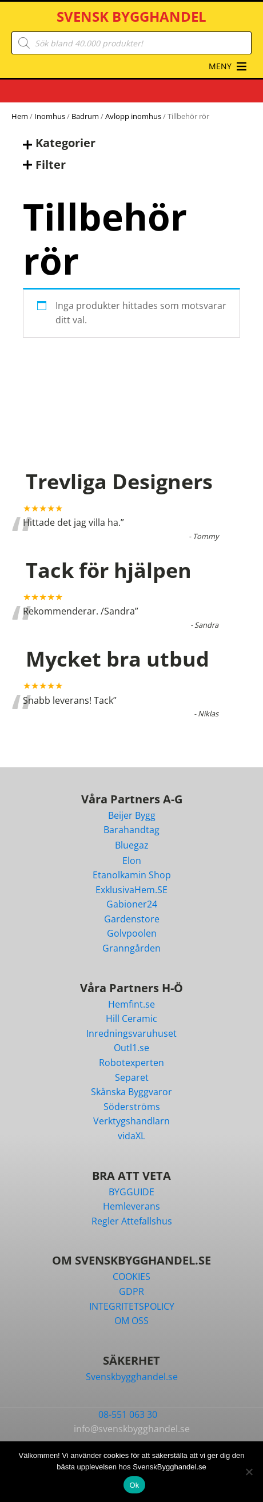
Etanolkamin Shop (132, 875)
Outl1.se (131, 1047)
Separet (132, 1077)
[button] (220, 66)
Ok (134, 1485)
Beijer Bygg (132, 815)
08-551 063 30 (127, 1414)
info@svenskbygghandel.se (132, 1428)
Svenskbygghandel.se (132, 1376)
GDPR (131, 1291)
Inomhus (49, 116)
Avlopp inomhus (133, 116)
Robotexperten (131, 1062)
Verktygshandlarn (131, 1121)
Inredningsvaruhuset (131, 1033)
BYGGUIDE (131, 1192)
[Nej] (248, 1471)
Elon (131, 860)
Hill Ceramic (131, 1018)
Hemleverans (131, 1206)
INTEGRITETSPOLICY (131, 1306)
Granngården (131, 948)
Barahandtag (131, 829)
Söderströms (131, 1106)
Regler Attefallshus (131, 1221)
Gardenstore (132, 919)
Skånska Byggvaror (131, 1091)
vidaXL (131, 1136)
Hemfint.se (131, 1004)
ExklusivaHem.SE (131, 889)
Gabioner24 (131, 904)
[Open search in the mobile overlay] (131, 42)
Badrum (85, 116)
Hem (19, 116)
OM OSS (131, 1320)
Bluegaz (132, 845)
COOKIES (131, 1276)
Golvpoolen (132, 933)
